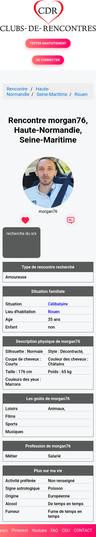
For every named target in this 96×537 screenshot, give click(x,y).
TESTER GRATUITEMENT (48, 43)
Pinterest (20, 530)
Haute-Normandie (28, 91)
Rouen (81, 94)
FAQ (54, 530)
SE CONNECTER (48, 60)
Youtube (39, 530)
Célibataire (58, 304)
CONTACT (83, 530)
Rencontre (17, 89)
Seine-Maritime (52, 94)
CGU (66, 530)
